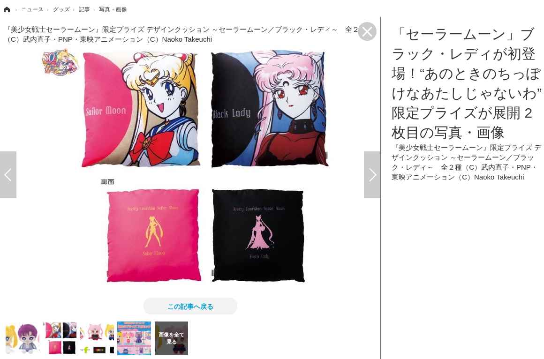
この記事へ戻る (190, 306)
